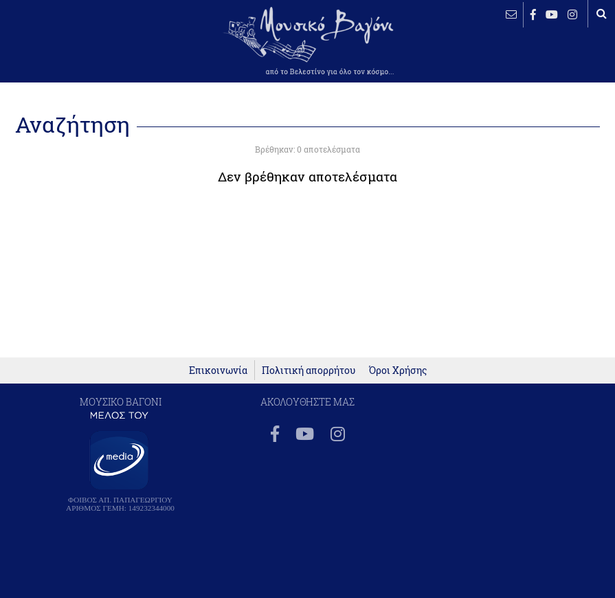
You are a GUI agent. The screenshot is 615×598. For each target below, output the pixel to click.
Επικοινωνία (218, 370)
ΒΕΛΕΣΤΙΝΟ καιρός (55, 51)
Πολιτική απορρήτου (308, 370)
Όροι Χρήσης (398, 370)
